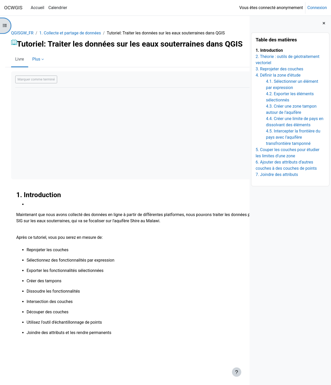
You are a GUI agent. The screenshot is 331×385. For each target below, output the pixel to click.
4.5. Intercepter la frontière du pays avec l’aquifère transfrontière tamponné (293, 137)
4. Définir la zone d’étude (277, 75)
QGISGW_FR (29, 33)
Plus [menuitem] (44, 77)
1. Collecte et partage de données (77, 33)
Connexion (317, 7)
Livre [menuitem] (26, 77)
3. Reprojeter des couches (279, 68)
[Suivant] (244, 211)
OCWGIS (13, 8)
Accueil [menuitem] (37, 7)
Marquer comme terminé (43, 97)
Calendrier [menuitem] (57, 7)
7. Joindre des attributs (276, 174)
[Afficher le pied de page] (236, 372)
